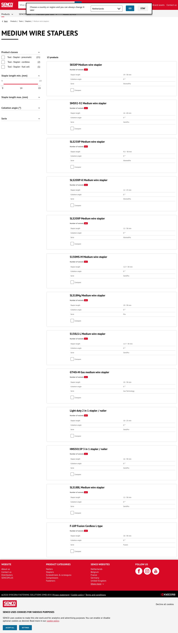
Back (6, 21)
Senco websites (100, 564)
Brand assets (158, 5)
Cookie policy (77, 594)
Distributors (7, 574)
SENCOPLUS (25, 14)
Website (6, 564)
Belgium (95, 572)
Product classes (9, 52)
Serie (4, 118)
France (94, 574)
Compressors (52, 577)
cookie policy (53, 620)
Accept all (10, 628)
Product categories (58, 564)
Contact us (171, 5)
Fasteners (50, 580)
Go (130, 8)
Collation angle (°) (11, 107)
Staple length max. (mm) (14, 97)
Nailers (49, 569)
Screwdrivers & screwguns (58, 574)
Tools (21, 21)
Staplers (28, 21)
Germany (95, 577)
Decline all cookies (165, 604)
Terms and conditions (95, 594)
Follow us (141, 564)
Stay (142, 8)
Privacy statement (60, 594)
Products (5, 14)
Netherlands (96, 569)
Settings (25, 628)
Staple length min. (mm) (14, 75)
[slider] (2, 84)
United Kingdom (98, 580)
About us (5, 569)
